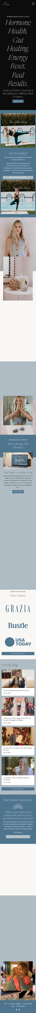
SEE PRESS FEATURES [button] (18, 653)
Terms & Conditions (15, 1004)
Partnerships (20, 1006)
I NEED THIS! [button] (18, 101)
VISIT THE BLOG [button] (18, 789)
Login (13, 1006)
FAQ (5, 1004)
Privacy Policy (27, 1004)
